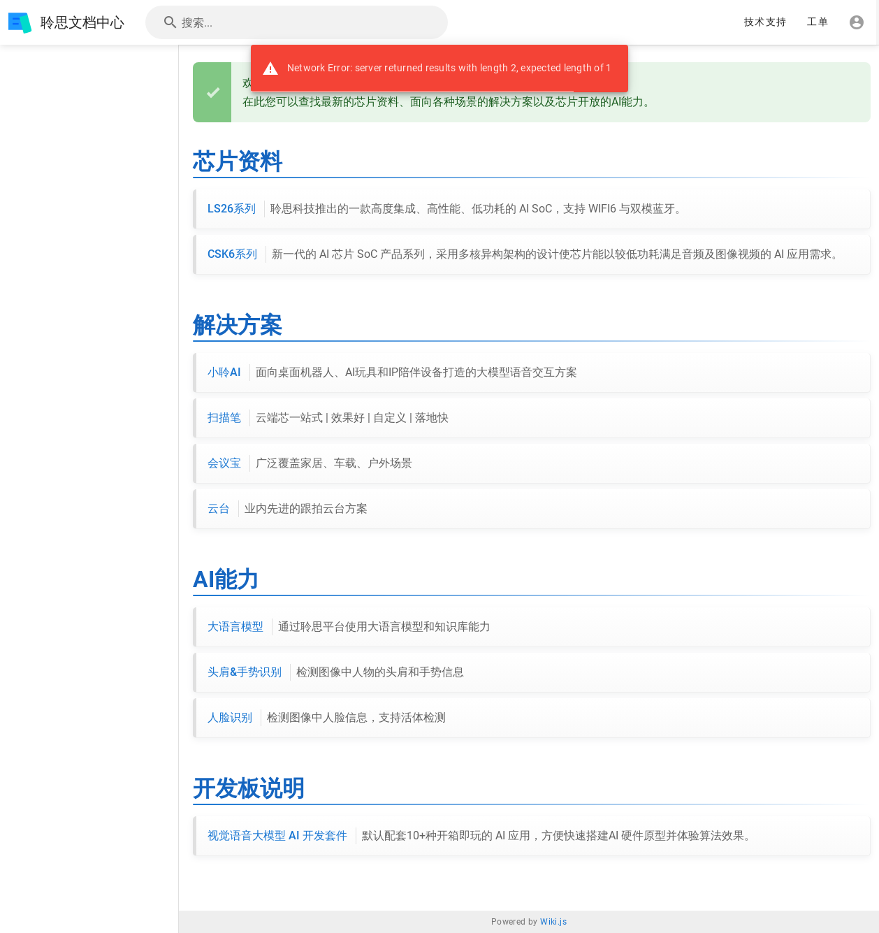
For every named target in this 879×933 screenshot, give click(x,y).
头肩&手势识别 (336, 672)
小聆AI (392, 372)
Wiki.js (553, 922)
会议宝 (310, 463)
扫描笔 (328, 418)
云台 (288, 508)
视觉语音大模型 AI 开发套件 (481, 835)
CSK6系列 (525, 254)
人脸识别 (327, 717)
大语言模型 (349, 627)
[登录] (856, 22)
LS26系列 (447, 209)
